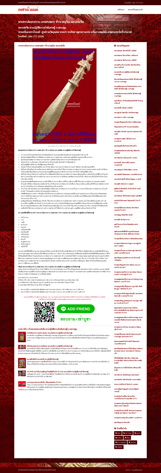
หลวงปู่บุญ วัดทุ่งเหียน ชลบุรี (123, 215)
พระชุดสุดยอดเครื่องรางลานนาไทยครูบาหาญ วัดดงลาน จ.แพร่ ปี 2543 (128, 280)
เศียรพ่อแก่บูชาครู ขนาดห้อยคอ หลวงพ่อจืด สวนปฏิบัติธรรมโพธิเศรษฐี (49, 346)
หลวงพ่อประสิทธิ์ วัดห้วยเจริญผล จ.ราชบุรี (127, 179)
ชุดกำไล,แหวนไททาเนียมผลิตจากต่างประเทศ (126, 225)
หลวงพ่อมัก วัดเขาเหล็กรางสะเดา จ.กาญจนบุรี (124, 163)
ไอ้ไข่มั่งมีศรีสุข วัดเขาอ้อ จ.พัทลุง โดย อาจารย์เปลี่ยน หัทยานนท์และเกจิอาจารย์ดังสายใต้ (128, 360)
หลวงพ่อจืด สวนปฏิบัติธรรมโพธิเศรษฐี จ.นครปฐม (126, 73)
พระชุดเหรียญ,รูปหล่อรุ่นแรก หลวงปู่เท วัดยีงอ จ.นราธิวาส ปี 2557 (128, 301)
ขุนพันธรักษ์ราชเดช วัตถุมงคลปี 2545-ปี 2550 (127, 201)
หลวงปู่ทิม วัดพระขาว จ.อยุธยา (124, 184)
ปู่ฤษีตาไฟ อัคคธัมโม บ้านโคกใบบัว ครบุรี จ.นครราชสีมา (127, 189)
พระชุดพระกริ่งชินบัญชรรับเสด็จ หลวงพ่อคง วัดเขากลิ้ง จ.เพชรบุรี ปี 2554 (128, 294)
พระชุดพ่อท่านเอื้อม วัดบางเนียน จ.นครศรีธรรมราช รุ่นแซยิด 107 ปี (125, 397)
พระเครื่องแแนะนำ (135, 9)
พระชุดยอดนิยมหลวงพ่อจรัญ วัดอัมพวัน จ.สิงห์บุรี (127, 151)
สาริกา (119, 438)
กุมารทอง (127, 433)
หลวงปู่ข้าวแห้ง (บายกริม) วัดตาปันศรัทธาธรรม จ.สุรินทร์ (127, 66)
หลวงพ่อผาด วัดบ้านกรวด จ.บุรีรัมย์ (125, 60)
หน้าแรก (120, 9)
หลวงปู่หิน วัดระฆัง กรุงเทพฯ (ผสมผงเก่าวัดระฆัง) (128, 132)
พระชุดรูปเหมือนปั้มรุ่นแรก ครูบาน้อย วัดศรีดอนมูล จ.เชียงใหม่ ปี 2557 (128, 287)
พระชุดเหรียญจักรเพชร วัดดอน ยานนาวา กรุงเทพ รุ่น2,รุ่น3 (127, 266)
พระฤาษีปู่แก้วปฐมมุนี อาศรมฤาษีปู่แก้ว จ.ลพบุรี (126, 390)
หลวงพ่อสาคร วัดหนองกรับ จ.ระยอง (125, 157)
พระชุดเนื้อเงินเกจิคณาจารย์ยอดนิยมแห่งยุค (128, 238)
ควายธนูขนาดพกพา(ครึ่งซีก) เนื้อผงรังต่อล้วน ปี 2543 (44, 382)
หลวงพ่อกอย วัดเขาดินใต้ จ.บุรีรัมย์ (125, 50)
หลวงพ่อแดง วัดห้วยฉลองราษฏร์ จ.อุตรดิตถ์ (128, 195)
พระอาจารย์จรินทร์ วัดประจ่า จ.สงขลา (126, 384)
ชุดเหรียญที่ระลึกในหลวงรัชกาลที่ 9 (125, 146)
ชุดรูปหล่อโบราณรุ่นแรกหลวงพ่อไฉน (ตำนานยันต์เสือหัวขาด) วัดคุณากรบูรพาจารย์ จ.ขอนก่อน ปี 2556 (128, 310)
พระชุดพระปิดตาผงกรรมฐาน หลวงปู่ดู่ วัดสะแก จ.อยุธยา (127, 244)
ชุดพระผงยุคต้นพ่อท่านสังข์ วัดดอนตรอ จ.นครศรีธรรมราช (126, 342)
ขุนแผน (132, 442)
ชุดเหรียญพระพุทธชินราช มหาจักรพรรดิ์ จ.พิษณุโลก (127, 258)
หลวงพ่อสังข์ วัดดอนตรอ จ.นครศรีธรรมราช (128, 174)
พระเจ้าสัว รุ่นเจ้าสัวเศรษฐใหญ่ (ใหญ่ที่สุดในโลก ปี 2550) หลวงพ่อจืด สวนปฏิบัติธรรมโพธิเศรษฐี (57, 371)
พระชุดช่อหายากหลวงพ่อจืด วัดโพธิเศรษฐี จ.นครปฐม (127, 94)
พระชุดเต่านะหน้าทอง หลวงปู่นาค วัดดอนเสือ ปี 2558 (127, 328)
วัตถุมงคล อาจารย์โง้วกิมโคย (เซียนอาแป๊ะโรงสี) (127, 368)
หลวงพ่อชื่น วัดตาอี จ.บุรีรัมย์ (123, 108)
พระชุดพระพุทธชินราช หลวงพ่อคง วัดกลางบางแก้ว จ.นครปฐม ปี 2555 (128, 273)
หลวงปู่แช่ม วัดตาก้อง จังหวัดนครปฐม (126, 112)
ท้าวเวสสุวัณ (121, 442)
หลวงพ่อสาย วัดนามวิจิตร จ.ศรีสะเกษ (126, 55)
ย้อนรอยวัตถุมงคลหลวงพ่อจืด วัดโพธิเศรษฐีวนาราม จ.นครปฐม (128, 80)
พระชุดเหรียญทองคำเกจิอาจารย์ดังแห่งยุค (127, 122)
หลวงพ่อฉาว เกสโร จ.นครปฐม (124, 117)
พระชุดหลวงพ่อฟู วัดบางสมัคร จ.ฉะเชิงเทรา (128, 417)
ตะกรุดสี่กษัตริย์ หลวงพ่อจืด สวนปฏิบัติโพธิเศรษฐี (42, 359)
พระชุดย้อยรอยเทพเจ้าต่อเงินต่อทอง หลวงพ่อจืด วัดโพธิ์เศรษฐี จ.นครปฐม (127, 87)
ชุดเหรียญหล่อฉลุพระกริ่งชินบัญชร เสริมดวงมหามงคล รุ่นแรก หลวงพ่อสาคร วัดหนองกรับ (128, 351)
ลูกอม (137, 433)
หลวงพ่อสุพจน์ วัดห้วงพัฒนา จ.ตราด (125, 169)
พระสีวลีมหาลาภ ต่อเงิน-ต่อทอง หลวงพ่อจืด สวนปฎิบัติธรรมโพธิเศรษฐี (49, 333)
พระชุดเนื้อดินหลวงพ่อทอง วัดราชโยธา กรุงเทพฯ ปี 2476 (126, 208)
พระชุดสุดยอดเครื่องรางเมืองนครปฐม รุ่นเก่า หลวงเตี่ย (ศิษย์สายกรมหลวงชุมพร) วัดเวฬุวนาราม (128, 320)
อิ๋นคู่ (127, 438)
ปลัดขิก (119, 447)
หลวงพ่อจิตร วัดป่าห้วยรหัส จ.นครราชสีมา (127, 379)
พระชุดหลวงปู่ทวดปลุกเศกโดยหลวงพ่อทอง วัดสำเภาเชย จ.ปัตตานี (127, 404)
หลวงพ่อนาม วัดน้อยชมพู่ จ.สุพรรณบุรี (126, 375)
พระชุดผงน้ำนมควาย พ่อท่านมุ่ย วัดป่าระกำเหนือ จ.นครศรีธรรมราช (128, 251)
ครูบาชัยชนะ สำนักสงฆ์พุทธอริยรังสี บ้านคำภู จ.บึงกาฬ (128, 101)
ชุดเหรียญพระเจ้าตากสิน (122, 422)
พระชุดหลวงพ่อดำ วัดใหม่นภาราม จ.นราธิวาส (125, 139)
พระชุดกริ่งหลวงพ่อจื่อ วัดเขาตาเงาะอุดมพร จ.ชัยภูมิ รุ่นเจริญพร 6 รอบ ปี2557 (128, 411)
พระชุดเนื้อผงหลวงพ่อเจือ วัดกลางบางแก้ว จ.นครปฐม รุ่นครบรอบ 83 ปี (127, 335)
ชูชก (118, 433)
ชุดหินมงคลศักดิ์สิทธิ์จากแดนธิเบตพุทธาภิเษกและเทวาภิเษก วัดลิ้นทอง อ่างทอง (126, 232)
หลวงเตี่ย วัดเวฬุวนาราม (122, 219)
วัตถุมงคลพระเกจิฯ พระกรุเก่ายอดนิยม (126, 126)
